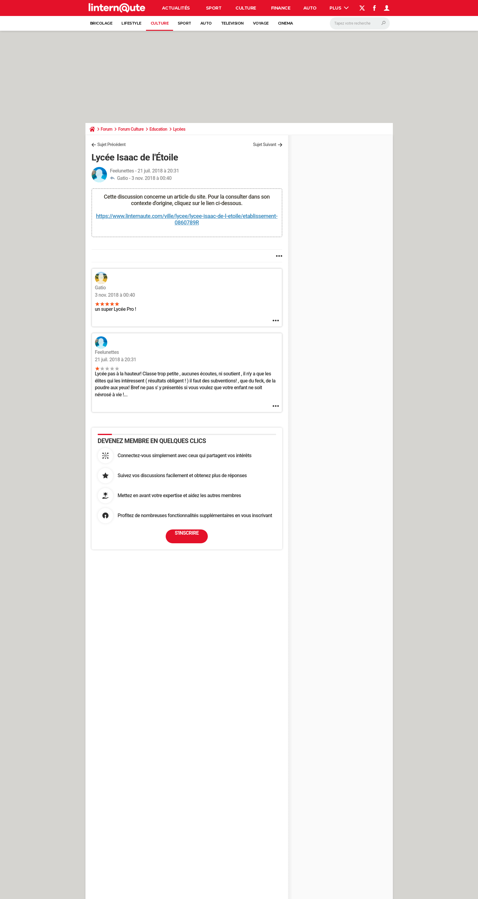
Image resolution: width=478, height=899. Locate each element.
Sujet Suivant (264, 144)
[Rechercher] (360, 23)
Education (158, 129)
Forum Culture (131, 129)
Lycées (179, 129)
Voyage (261, 23)
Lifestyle (131, 23)
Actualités (176, 8)
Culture (245, 8)
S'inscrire (187, 533)
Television (232, 23)
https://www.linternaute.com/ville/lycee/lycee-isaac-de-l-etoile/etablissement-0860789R (187, 219)
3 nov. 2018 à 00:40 (152, 178)
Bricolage (101, 23)
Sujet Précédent (111, 144)
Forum (107, 129)
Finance (280, 8)
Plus (339, 8)
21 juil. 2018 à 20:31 (115, 359)
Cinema (285, 23)
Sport (214, 8)
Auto (310, 8)
